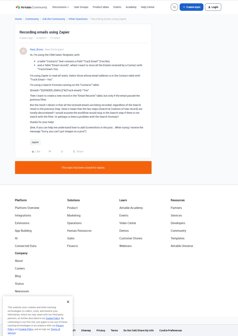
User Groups (81, 7)
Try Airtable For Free (28, 299)
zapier (35, 142)
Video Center (127, 223)
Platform (21, 200)
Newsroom (22, 291)
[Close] (68, 308)
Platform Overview (27, 208)
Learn (123, 200)
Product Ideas (101, 7)
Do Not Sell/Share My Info (138, 330)
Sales (70, 238)
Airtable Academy (131, 208)
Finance (72, 246)
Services (176, 215)
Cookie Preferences (170, 330)
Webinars (125, 246)
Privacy (101, 330)
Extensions (22, 223)
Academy (131, 7)
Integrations (23, 215)
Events (117, 7)
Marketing (74, 215)
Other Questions (78, 19)
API (73, 330)
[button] (191, 7)
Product (72, 208)
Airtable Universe (182, 246)
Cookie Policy (53, 324)
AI (16, 238)
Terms (114, 330)
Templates (177, 238)
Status (19, 284)
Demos (124, 231)
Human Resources (79, 231)
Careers (20, 268)
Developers (178, 223)
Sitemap (86, 330)
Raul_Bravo (36, 49)
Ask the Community (53, 19)
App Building (23, 231)
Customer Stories (130, 238)
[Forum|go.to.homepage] (31, 7)
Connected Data (25, 246)
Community (32, 19)
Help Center (148, 7)
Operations (74, 223)
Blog (18, 276)
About (19, 261)
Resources (178, 200)
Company (21, 253)
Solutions (73, 200)
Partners (176, 208)
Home (18, 19)
